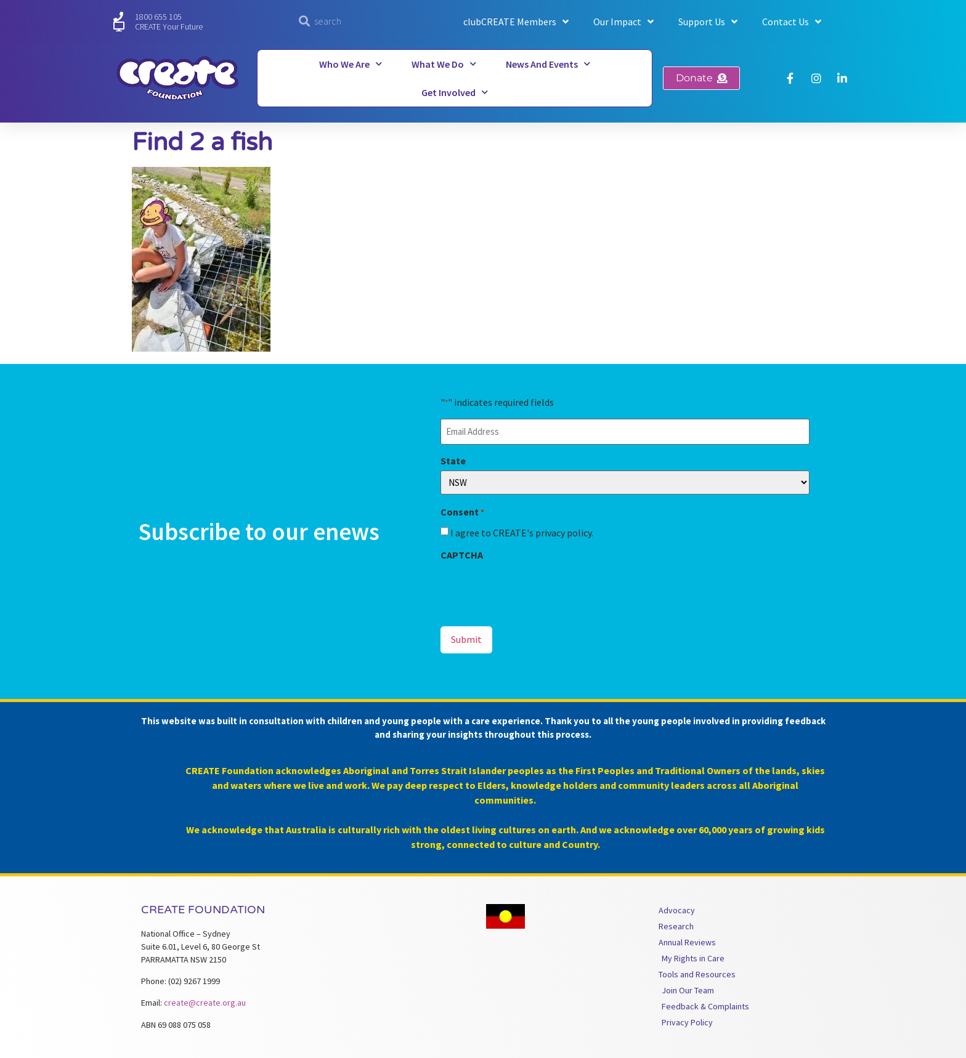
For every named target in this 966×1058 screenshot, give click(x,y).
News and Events (548, 63)
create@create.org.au (205, 1000)
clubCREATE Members (516, 21)
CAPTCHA (461, 554)
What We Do (444, 63)
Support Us (707, 21)
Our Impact (623, 21)
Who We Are (350, 63)
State (453, 459)
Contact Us (791, 21)
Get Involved (454, 92)
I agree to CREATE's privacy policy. (521, 532)
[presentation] (534, 588)
